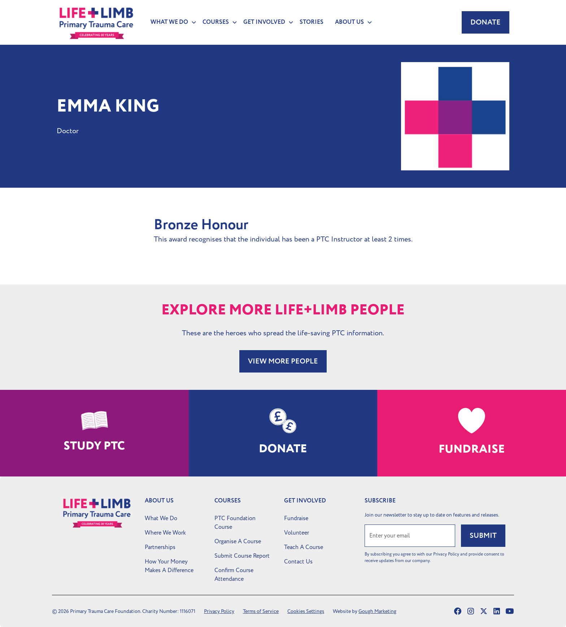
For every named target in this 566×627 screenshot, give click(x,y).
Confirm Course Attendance (233, 574)
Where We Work (165, 533)
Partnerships (160, 547)
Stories (311, 22)
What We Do (161, 518)
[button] (171, 22)
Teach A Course (303, 547)
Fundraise (296, 518)
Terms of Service (261, 611)
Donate (485, 22)
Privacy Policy (219, 611)
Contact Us (298, 562)
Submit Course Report (242, 556)
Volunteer (296, 533)
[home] (96, 22)
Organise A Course (237, 541)
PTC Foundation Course (235, 522)
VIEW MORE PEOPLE (283, 361)
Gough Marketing (377, 611)
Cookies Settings (305, 611)
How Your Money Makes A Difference (169, 566)
